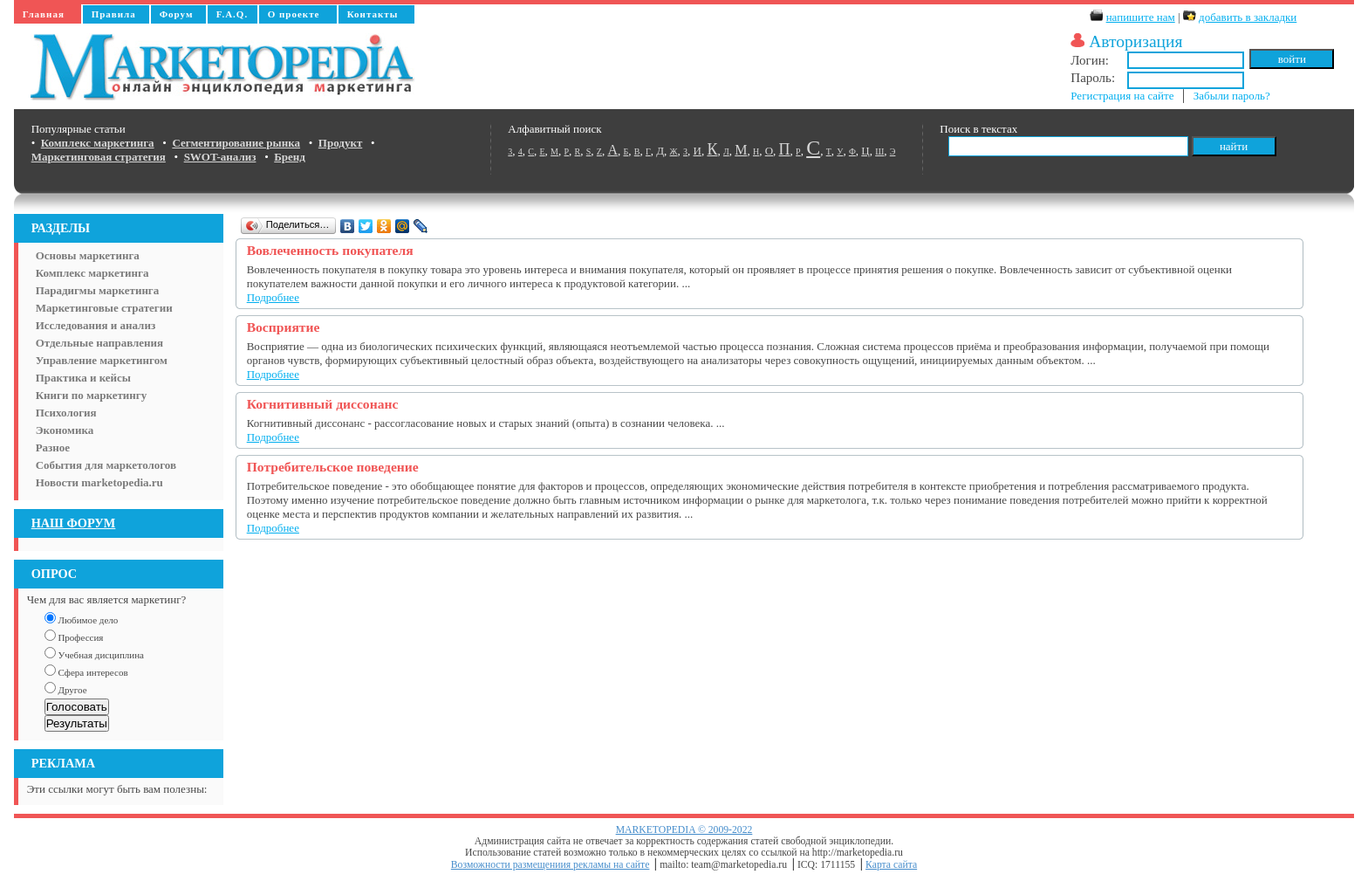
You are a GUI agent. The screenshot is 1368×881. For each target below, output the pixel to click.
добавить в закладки (1247, 17)
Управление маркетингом (102, 360)
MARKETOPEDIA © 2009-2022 (684, 830)
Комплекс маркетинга (92, 272)
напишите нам (1140, 17)
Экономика (65, 430)
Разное (53, 447)
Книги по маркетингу (91, 395)
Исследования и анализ (95, 325)
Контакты (373, 14)
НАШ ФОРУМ (73, 523)
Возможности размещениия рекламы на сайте (550, 865)
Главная (44, 14)
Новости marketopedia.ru (99, 482)
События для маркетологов (106, 464)
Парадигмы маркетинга (98, 290)
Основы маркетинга (88, 255)
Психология (66, 412)
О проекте (294, 14)
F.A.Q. (232, 14)
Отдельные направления (99, 342)
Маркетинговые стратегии (104, 307)
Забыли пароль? (1232, 95)
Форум (177, 14)
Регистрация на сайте (1121, 95)
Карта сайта (891, 865)
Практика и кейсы (83, 377)
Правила (114, 14)
